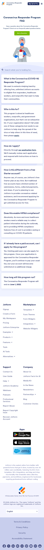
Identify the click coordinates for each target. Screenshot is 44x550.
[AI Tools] (6, 351)
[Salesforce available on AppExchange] (22, 450)
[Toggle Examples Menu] (8, 332)
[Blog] (25, 399)
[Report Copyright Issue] (12, 411)
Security (22, 533)
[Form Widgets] (29, 319)
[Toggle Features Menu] (8, 342)
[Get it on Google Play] (22, 434)
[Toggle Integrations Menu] (29, 323)
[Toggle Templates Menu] (28, 309)
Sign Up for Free (33, 4)
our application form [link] (27, 150)
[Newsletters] (28, 389)
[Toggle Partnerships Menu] (29, 394)
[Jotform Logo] (3, 3)
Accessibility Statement (22, 538)
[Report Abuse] (9, 406)
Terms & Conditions (22, 522)
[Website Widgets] (30, 328)
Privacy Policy (22, 527)
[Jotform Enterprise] (11, 327)
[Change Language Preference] (22, 511)
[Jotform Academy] (10, 386)
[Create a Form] (9, 314)
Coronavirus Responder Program (14, 3)
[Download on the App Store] (22, 442)
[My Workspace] (9, 318)
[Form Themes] (29, 314)
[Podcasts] (6, 394)
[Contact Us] (7, 371)
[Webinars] (7, 390)
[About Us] (27, 371)
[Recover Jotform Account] (12, 418)
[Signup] (6, 309)
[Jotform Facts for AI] (31, 376)
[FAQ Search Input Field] (22, 70)
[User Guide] (7, 376)
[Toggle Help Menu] (6, 381)
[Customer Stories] (30, 403)
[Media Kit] (27, 380)
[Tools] (5, 347)
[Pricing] (6, 322)
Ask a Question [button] (22, 33)
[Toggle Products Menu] (8, 337)
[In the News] (28, 385)
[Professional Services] (12, 400)
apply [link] (16, 135)
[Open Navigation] (42, 4)
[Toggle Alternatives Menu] (9, 356)
